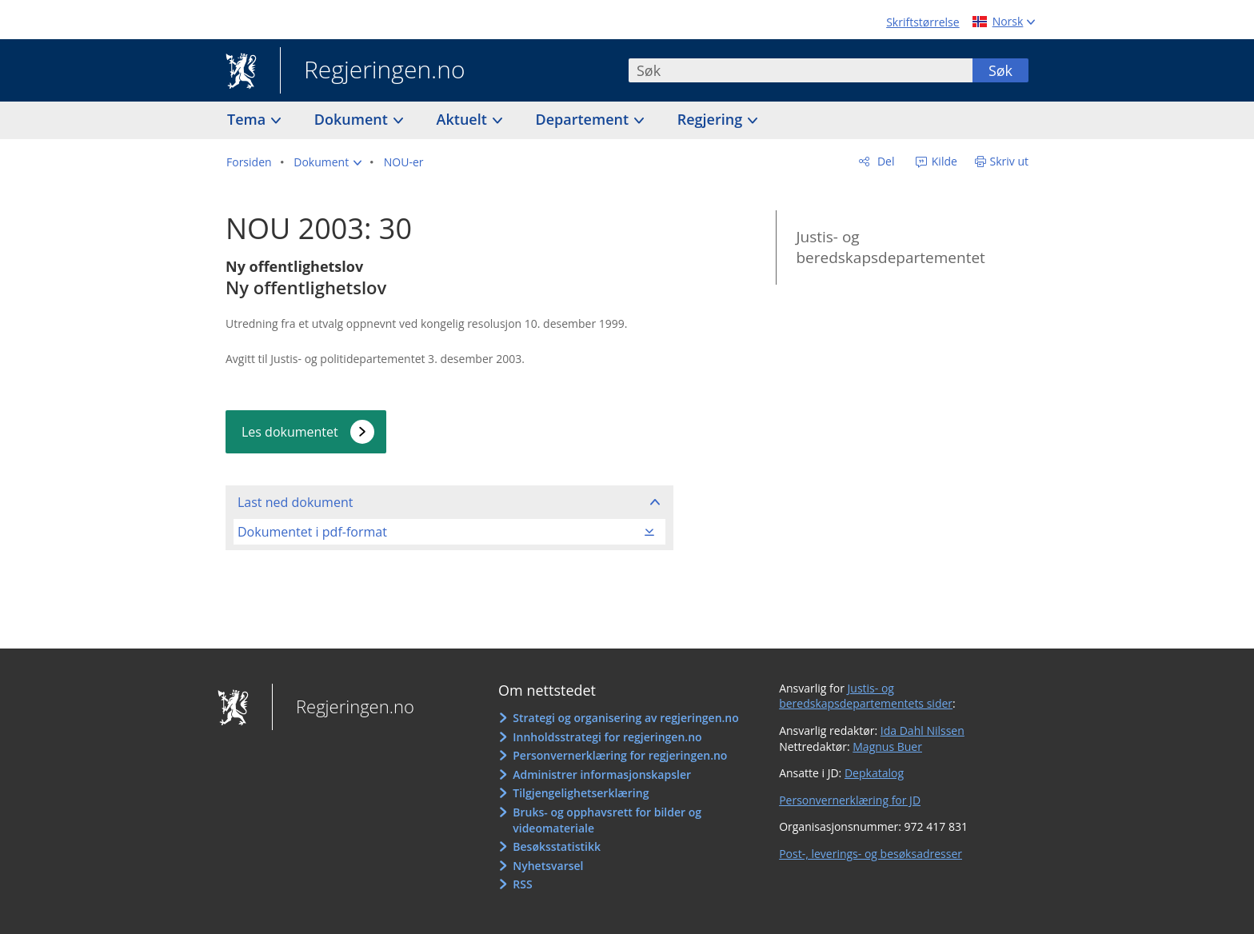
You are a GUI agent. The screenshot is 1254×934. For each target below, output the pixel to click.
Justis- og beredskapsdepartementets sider (865, 696)
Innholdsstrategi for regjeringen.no (607, 736)
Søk (1000, 70)
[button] (327, 162)
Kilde (943, 161)
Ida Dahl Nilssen (922, 730)
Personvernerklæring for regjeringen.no (620, 755)
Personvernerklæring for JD (850, 800)
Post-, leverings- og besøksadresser (870, 853)
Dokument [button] (353, 119)
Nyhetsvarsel (548, 865)
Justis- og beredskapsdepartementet (890, 247)
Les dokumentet (290, 432)
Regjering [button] (711, 119)
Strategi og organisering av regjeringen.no (626, 717)
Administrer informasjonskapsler (602, 774)
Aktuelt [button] (464, 119)
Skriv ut (1009, 161)
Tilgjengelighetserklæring (581, 792)
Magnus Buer (887, 746)
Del (884, 161)
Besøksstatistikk (557, 846)
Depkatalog (874, 772)
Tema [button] (248, 119)
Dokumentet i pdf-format (312, 532)
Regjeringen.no (372, 71)
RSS (522, 884)
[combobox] (800, 70)
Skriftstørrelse (922, 22)
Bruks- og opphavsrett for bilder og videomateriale (607, 820)
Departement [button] (584, 119)
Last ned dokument (295, 502)
